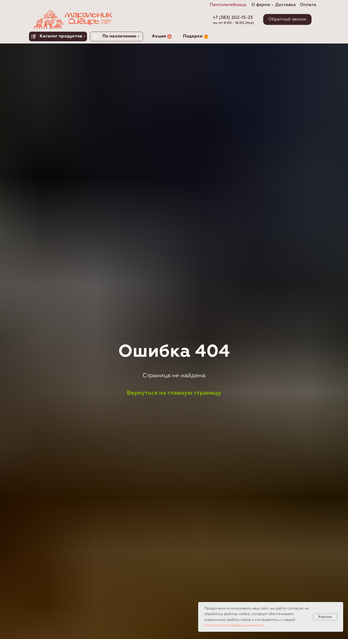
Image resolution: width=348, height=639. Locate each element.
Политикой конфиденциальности (233, 625)
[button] (287, 19)
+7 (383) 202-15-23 (233, 17)
